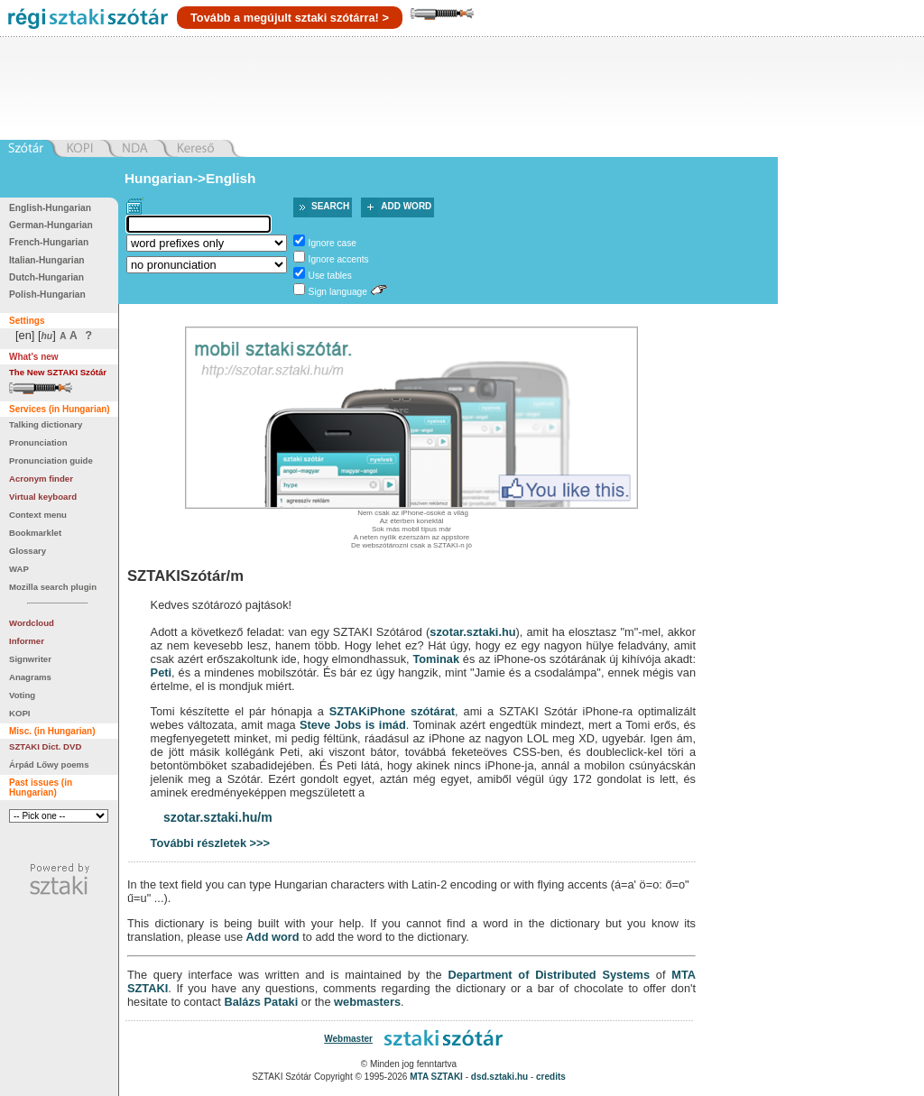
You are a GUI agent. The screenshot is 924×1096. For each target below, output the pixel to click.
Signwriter (30, 659)
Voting (22, 695)
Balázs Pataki (261, 1002)
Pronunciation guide (51, 460)
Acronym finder (41, 479)
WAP (19, 569)
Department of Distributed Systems (549, 974)
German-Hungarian (51, 225)
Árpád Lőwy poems (49, 764)
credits (551, 1077)
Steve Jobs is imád (353, 725)
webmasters (367, 1002)
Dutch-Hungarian (46, 277)
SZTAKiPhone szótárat (392, 711)
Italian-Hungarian (47, 260)
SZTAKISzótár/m (185, 576)
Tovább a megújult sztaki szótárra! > (289, 17)
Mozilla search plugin (53, 587)
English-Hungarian (50, 208)
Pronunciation (38, 442)
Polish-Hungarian (47, 294)
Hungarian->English (190, 178)
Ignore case (332, 243)
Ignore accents (339, 259)
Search (330, 206)
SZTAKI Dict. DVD (45, 746)
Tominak (435, 659)
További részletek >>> (210, 843)
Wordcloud (31, 623)
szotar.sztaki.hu (472, 632)
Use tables (330, 276)
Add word (406, 206)
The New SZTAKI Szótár (57, 372)
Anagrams (30, 677)
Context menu (38, 515)
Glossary (27, 551)
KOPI (19, 713)
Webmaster (348, 1039)
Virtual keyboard (43, 497)
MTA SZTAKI (436, 1077)
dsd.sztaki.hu (499, 1077)
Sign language (338, 292)
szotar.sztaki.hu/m (218, 817)
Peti (161, 672)
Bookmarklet (35, 533)
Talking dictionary (45, 424)
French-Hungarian (48, 242)
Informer (26, 641)
